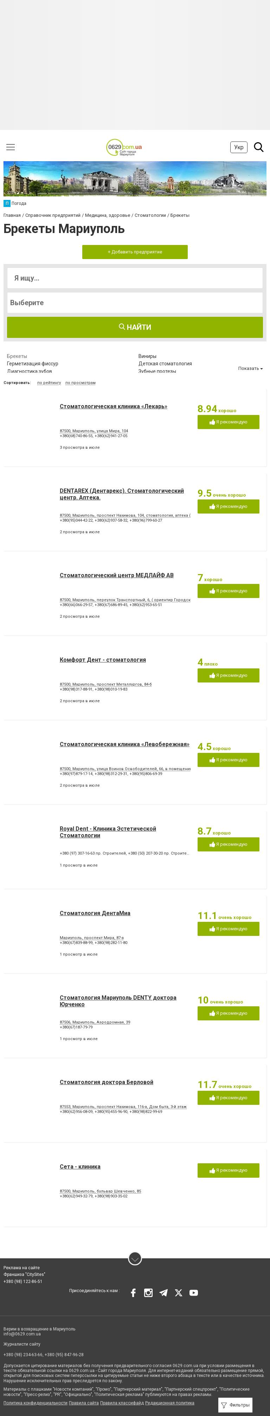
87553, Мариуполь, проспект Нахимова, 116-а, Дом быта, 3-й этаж (123, 1107)
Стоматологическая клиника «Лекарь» (113, 406)
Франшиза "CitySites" (24, 1274)
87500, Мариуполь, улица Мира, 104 (94, 431)
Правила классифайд (122, 1403)
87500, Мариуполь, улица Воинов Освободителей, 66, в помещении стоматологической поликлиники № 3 (164, 769)
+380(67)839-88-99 (76, 942)
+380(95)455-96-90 (111, 1111)
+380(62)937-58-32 (111, 520)
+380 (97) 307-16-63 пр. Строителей (93, 853)
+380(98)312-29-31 (111, 774)
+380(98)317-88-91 (76, 689)
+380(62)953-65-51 (145, 605)
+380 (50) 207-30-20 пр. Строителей (161, 853)
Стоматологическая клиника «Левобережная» (124, 744)
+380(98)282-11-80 (111, 942)
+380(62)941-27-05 (111, 436)
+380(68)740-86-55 (76, 436)
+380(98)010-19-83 (111, 689)
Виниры (147, 356)
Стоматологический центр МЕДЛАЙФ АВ (117, 575)
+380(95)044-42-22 (76, 520)
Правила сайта (84, 1403)
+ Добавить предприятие (135, 251)
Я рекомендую (229, 422)
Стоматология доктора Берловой (106, 1082)
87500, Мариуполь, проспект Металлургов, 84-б (106, 684)
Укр (239, 147)
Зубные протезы (157, 371)
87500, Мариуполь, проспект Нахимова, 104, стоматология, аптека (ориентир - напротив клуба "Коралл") (161, 515)
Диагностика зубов (29, 371)
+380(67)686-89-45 (111, 605)
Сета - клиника (80, 1166)
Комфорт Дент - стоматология (103, 659)
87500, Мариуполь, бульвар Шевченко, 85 (100, 1191)
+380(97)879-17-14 (76, 774)
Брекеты (17, 356)
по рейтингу (49, 382)
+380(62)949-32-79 (76, 1196)
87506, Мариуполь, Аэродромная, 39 (95, 1022)
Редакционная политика (169, 1403)
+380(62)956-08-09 (76, 1111)
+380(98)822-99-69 (145, 1111)
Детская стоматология (165, 363)
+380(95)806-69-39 (145, 774)
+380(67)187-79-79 (76, 1027)
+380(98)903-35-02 (111, 1196)
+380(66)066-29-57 (76, 605)
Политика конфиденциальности (36, 1403)
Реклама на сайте (22, 1267)
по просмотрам (80, 382)
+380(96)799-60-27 (145, 520)
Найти (135, 327)
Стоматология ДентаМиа (95, 913)
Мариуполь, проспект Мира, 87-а (92, 938)
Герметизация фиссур (32, 363)
